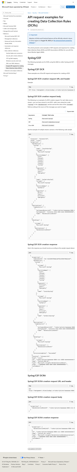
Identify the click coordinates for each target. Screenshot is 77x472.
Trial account (70, 7)
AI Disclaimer (5, 464)
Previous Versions (15, 464)
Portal (62, 7)
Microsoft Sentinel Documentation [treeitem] (12, 16)
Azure (29, 13)
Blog (23, 464)
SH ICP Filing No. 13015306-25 (10, 461)
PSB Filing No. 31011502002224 (29, 461)
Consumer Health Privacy (49, 464)
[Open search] (73, 2)
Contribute (30, 464)
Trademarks (5, 467)
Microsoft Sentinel (43, 13)
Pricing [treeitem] (5, 76)
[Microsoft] (3, 2)
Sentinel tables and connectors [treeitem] (14, 53)
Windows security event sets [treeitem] (13, 61)
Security (34, 13)
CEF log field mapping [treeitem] (12, 58)
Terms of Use (62, 464)
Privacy (43, 461)
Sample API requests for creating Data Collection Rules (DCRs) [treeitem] (15, 67)
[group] (51, 90)
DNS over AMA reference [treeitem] (12, 63)
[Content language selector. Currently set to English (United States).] (10, 457)
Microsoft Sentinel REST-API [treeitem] (12, 36)
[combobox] (13, 12)
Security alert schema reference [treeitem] (14, 56)
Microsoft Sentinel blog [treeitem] (9, 73)
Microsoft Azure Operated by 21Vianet (58, 461)
